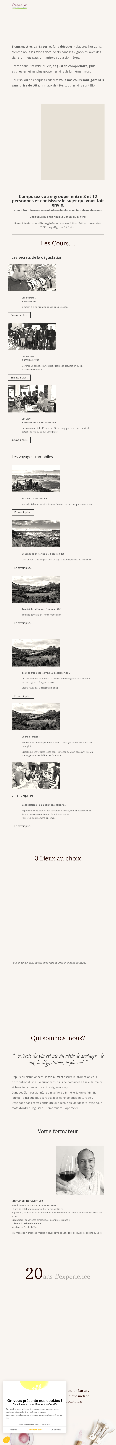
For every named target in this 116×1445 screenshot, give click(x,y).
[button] (6, 1439)
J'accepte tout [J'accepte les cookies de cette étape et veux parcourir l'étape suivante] (35, 1429)
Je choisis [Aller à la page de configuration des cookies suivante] (56, 1429)
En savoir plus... (19, 315)
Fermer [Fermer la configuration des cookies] (13, 1429)
